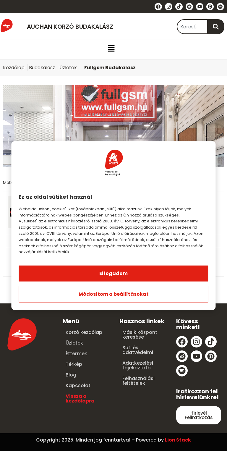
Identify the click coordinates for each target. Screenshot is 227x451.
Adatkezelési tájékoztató (137, 365)
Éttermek (76, 353)
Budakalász (42, 67)
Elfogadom (113, 273)
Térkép (74, 364)
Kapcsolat (78, 385)
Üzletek (68, 67)
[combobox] (192, 26)
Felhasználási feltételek (138, 381)
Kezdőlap (14, 67)
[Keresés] (216, 26)
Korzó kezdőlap (84, 332)
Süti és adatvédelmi (137, 350)
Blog (71, 374)
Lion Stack (178, 440)
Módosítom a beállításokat (114, 294)
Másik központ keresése (139, 334)
